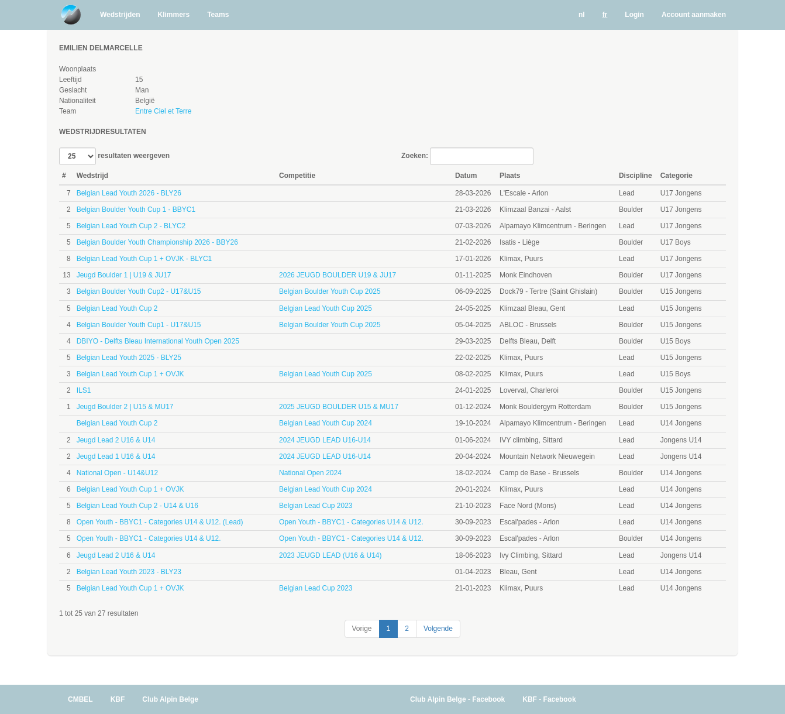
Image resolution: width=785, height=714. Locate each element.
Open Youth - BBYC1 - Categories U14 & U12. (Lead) (160, 522)
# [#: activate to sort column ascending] (64, 175)
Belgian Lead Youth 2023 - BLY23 (129, 572)
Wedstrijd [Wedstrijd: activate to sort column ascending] (92, 175)
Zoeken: (467, 156)
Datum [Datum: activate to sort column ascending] (466, 175)
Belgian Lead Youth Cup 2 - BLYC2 (131, 226)
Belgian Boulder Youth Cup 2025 (329, 291)
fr (605, 15)
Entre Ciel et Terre (163, 111)
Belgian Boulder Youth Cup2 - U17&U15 (139, 291)
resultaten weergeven (114, 156)
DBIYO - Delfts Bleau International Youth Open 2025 (158, 341)
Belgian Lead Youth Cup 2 (117, 308)
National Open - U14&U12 (117, 473)
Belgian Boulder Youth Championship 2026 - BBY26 (157, 242)
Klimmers (173, 15)
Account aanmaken (694, 15)
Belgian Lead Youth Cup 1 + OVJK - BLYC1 (144, 259)
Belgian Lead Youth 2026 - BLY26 (129, 193)
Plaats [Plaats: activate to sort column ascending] (510, 175)
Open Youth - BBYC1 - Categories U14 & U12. (351, 522)
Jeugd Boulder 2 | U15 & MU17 (125, 407)
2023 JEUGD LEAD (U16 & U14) (330, 555)
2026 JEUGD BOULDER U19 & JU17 (337, 275)
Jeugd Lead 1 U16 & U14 (116, 456)
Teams (218, 15)
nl (582, 15)
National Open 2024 (310, 473)
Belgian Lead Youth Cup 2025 (325, 308)
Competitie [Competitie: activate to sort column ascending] (297, 175)
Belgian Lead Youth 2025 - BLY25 (129, 357)
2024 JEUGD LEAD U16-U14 (325, 440)
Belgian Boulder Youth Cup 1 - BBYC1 (136, 209)
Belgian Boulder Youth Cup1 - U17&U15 (139, 325)
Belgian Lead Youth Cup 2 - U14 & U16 (137, 506)
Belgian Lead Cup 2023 (315, 506)
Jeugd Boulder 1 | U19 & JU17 (124, 275)
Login (634, 15)
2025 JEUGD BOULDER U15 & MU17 (338, 407)
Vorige (362, 628)
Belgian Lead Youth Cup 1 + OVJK (130, 374)
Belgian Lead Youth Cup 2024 (325, 423)
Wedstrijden (120, 15)
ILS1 (84, 390)
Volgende (438, 628)
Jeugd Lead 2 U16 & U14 (116, 440)
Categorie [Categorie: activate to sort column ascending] (676, 175)
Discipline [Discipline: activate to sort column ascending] (635, 175)
